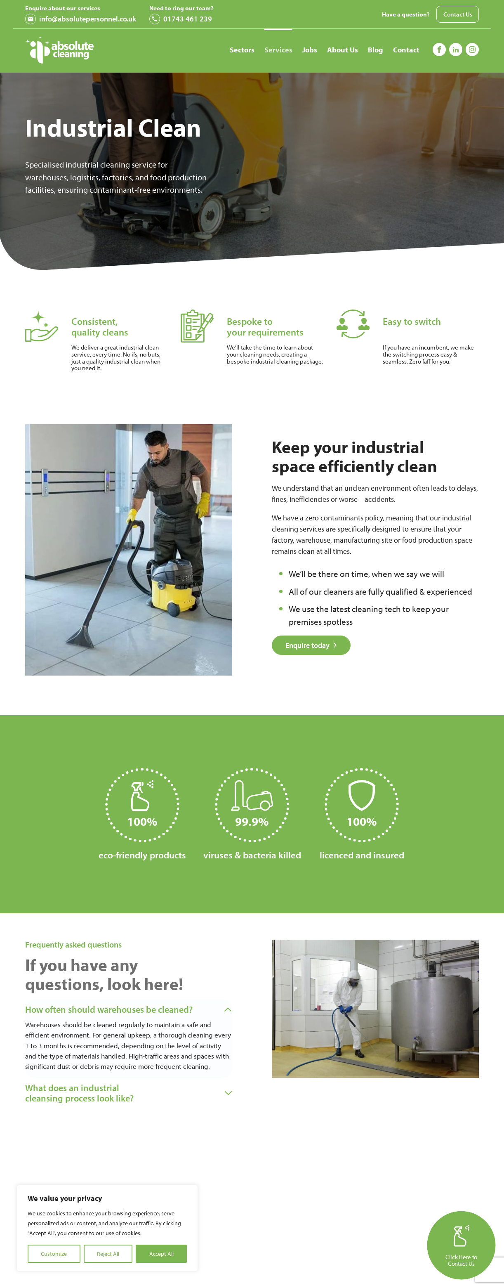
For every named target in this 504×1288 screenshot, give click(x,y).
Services (278, 49)
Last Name (376, 1268)
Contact (406, 49)
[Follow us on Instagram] (455, 49)
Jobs (309, 49)
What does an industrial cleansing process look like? (82, 1108)
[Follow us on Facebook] (439, 49)
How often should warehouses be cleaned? (112, 1009)
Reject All (108, 1253)
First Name (259, 1268)
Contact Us (457, 14)
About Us (342, 49)
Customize (54, 1253)
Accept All (161, 1253)
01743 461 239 (180, 19)
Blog (375, 49)
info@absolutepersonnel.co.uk (80, 19)
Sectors (242, 49)
